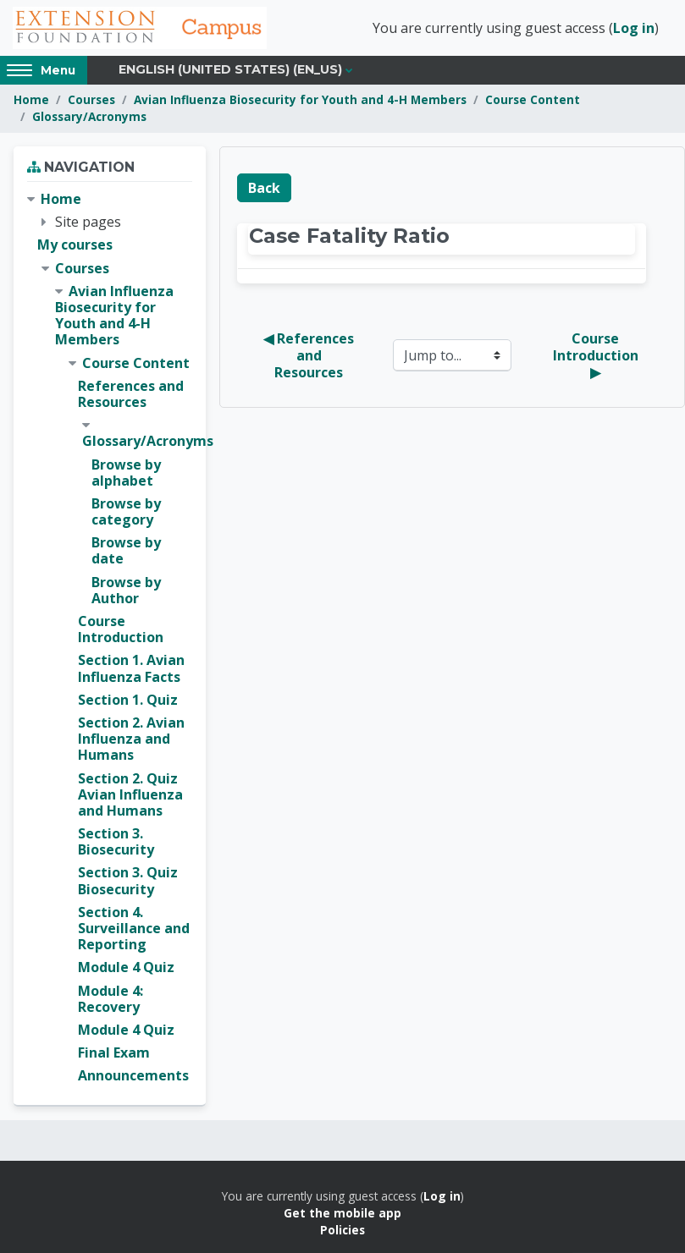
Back (264, 188)
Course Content (532, 99)
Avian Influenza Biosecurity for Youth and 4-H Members (300, 99)
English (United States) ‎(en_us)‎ (230, 69)
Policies (342, 1230)
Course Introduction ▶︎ (597, 355)
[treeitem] (109, 637)
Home (31, 99)
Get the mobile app (342, 1213)
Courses (91, 99)
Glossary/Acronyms (89, 116)
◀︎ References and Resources (310, 355)
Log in (634, 28)
